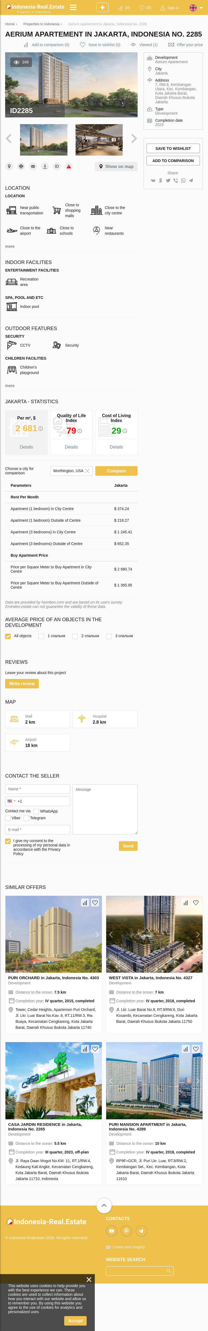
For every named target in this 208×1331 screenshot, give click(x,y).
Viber (16, 865)
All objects (18, 636)
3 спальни (119, 636)
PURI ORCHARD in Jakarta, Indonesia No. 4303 (53, 1025)
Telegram (38, 865)
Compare (116, 471)
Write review (22, 731)
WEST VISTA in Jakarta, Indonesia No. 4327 (150, 1025)
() (127, 7)
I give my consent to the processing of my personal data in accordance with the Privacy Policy (41, 894)
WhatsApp (49, 858)
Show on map (119, 166)
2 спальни (85, 636)
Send (128, 893)
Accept (75, 1321)
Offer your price (190, 45)
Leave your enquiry (129, 1294)
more (9, 246)
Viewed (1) (148, 45)
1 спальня (51, 636)
